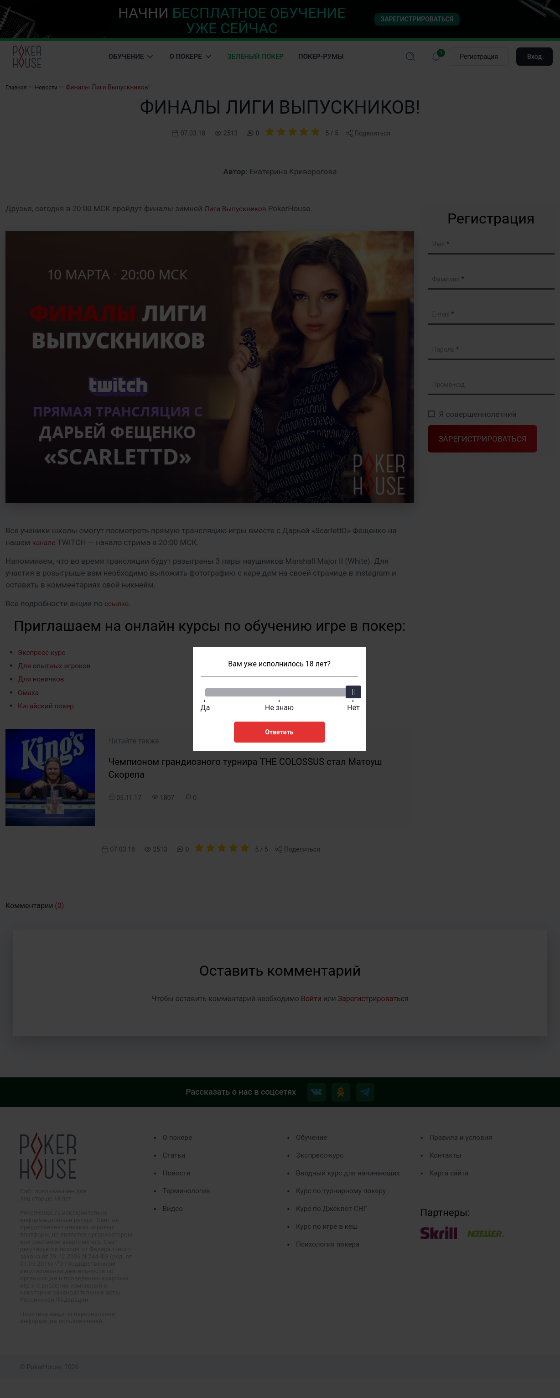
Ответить (279, 730)
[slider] (352, 690)
